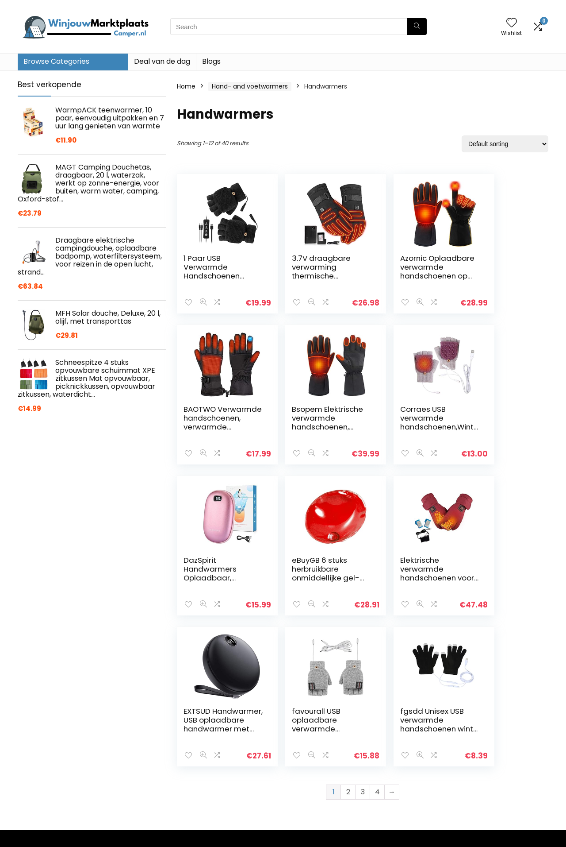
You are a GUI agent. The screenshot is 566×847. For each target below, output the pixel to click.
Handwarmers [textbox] (462, 729)
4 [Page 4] (377, 641)
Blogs (211, 61)
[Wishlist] (511, 23)
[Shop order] (505, 143)
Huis (206, 726)
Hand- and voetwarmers (250, 86)
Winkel (210, 738)
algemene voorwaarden (323, 738)
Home (186, 86)
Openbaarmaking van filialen (320, 754)
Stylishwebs (98, 836)
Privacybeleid (306, 726)
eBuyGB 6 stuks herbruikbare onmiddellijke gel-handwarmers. (495, 427)
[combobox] (465, 728)
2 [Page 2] (348, 641)
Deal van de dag (162, 61)
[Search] (417, 26)
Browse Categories (56, 61)
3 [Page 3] (363, 641)
